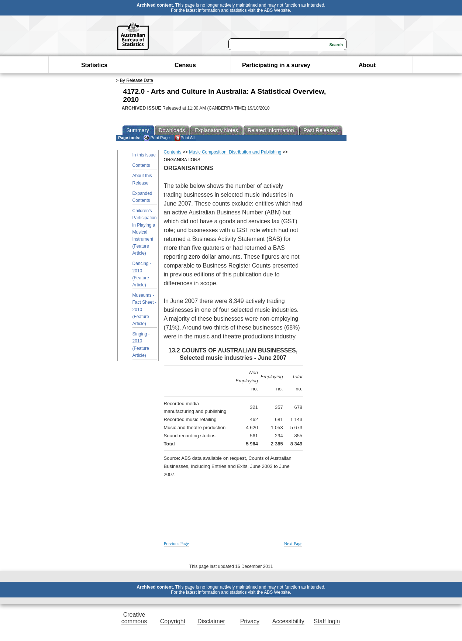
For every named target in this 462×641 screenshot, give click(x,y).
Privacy (249, 621)
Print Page (157, 137)
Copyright (172, 621)
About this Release (142, 179)
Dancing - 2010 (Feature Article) (141, 274)
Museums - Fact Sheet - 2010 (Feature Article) (144, 309)
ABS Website (277, 10)
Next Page (293, 543)
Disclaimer (211, 621)
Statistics (94, 65)
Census (185, 65)
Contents (141, 165)
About (367, 65)
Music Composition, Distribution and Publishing (235, 152)
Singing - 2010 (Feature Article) (141, 344)
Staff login (327, 621)
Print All (184, 137)
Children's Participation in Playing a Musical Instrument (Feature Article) (144, 232)
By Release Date (136, 80)
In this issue (144, 155)
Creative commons (134, 617)
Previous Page (176, 543)
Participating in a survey (276, 65)
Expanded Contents (142, 197)
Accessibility (288, 621)
